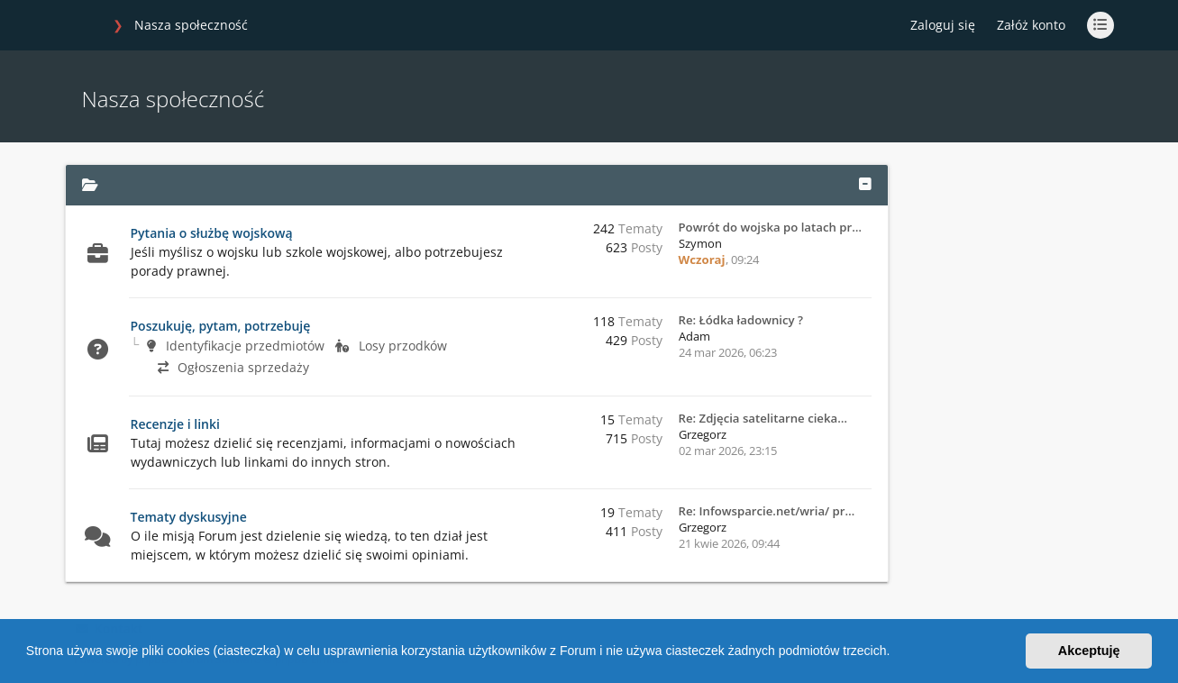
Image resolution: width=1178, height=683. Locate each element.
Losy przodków (391, 345)
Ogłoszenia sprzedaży (233, 367)
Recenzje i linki (175, 424)
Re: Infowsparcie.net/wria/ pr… (767, 511)
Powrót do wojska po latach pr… (770, 227)
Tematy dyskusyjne (189, 516)
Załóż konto (1031, 24)
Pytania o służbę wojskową (212, 232)
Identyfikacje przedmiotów (235, 345)
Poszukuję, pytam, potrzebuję (221, 325)
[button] (896, 653)
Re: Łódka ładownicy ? (741, 320)
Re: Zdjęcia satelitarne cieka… (763, 418)
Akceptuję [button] (1089, 650)
